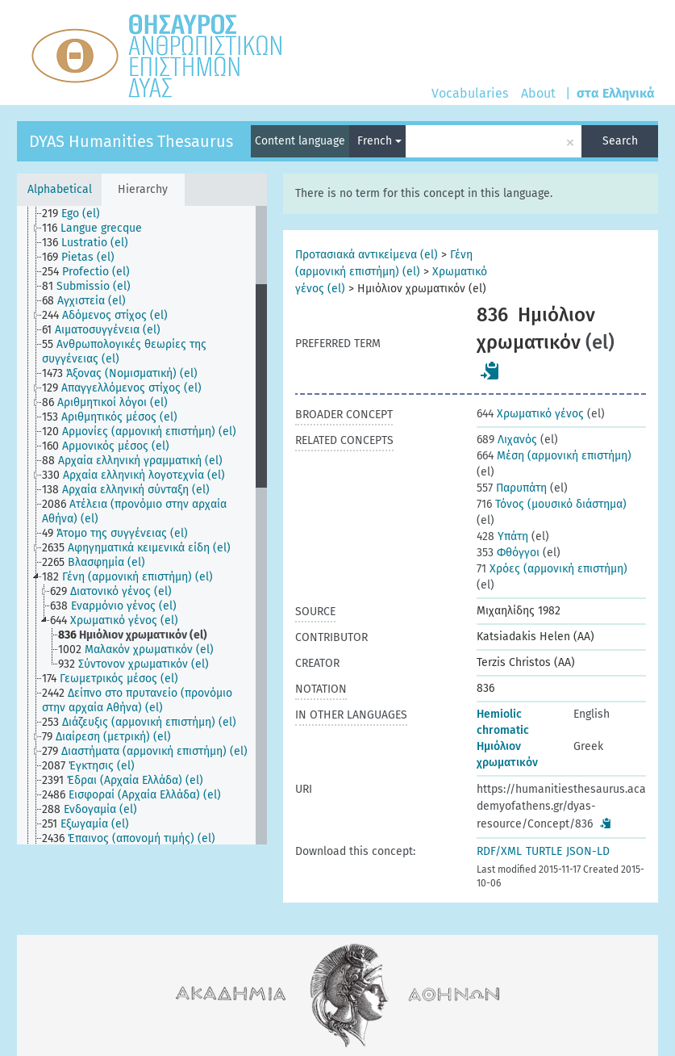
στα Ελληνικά (616, 93)
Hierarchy (143, 189)
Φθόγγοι (508, 552)
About (538, 93)
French (379, 141)
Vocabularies (469, 93)
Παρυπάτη (512, 488)
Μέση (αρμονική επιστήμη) (554, 456)
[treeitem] (78, 214)
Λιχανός (507, 439)
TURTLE (544, 851)
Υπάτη (502, 536)
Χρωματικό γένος (530, 414)
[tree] (142, 525)
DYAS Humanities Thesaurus (131, 141)
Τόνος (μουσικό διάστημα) (552, 504)
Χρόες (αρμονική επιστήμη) (552, 569)
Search (620, 141)
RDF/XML (499, 851)
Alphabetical (59, 189)
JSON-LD (588, 851)
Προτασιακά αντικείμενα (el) (366, 255)
